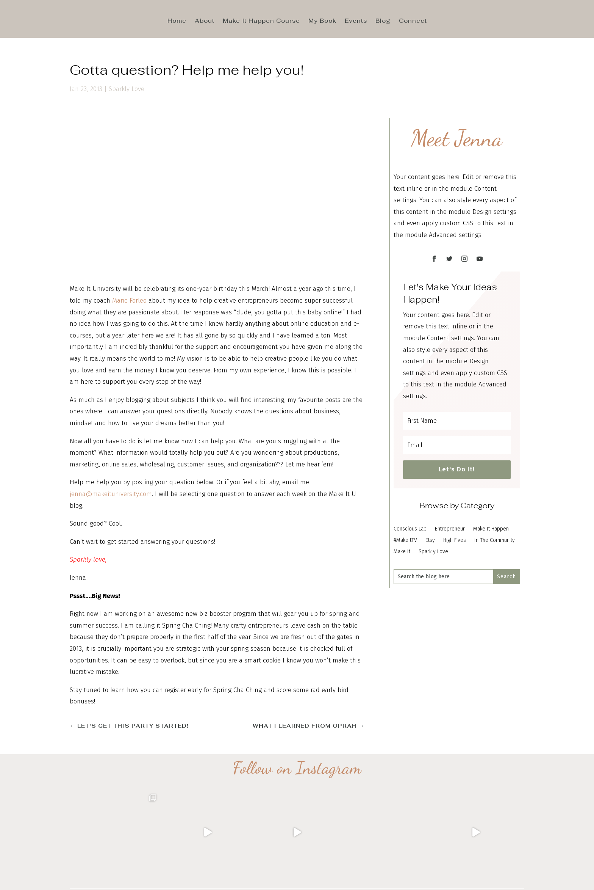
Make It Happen (491, 529)
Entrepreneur (450, 529)
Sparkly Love (126, 89)
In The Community (494, 540)
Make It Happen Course (261, 21)
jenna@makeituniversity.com (111, 494)
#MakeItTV (405, 540)
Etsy (430, 540)
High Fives (454, 540)
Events (356, 21)
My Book (322, 21)
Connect (413, 21)
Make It (402, 552)
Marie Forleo (129, 301)
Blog (383, 21)
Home (176, 21)
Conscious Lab (410, 529)
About (204, 21)
